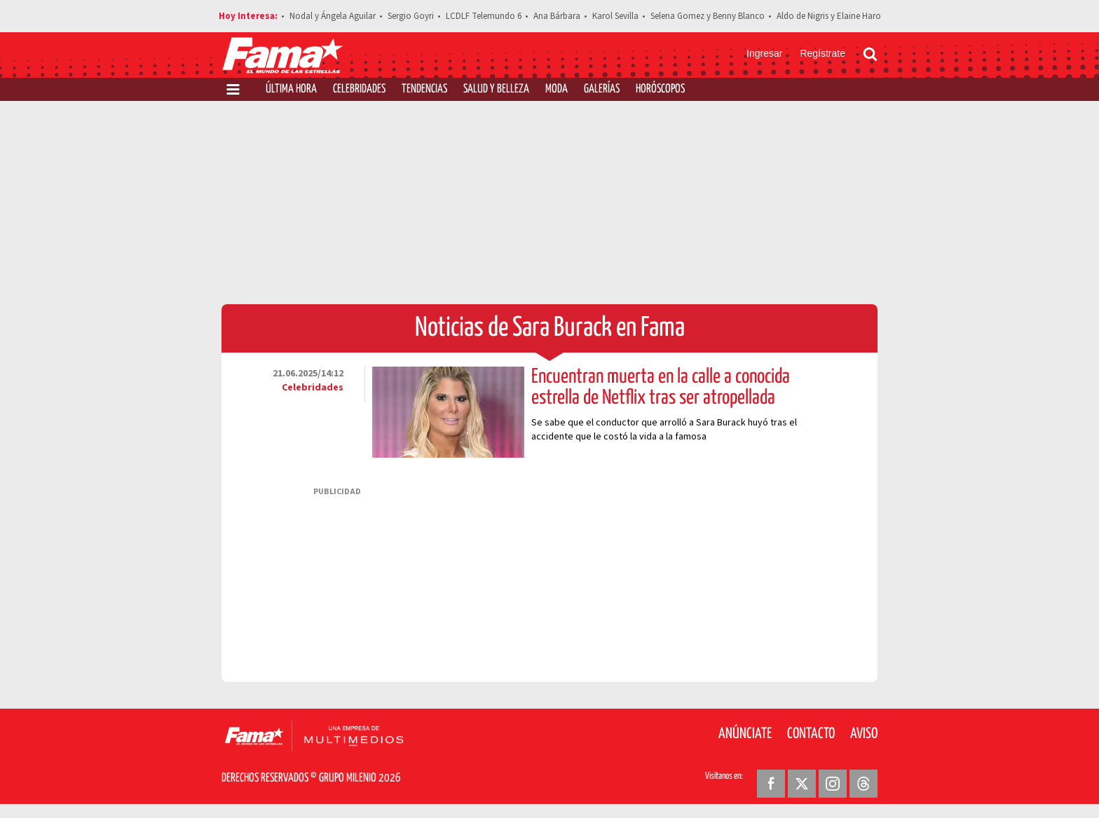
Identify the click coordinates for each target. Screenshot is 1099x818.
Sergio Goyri (411, 16)
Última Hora (291, 89)
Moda (556, 89)
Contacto (811, 734)
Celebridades (359, 89)
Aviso (864, 734)
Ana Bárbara (556, 16)
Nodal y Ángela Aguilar (332, 16)
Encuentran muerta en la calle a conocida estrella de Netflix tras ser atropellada (660, 387)
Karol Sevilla (615, 16)
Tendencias (424, 89)
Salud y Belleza (496, 89)
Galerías (602, 89)
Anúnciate (745, 734)
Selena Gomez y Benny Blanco (707, 16)
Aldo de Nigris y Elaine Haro (829, 16)
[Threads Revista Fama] (863, 784)
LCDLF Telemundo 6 (483, 16)
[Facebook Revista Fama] (771, 784)
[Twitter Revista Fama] (802, 784)
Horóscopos (660, 89)
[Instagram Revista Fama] (833, 784)
